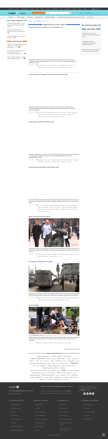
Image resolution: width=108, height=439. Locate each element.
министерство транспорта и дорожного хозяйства (43, 370)
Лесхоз (54, 207)
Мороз (65, 112)
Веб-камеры (68, 9)
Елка (46, 160)
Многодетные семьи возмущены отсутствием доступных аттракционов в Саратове (16, 52)
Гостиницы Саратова (89, 412)
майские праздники (42, 356)
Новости (11, 9)
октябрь (65, 377)
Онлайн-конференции (17, 426)
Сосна (39, 211)
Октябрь (50, 343)
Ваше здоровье (63, 408)
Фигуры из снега (51, 67)
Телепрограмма (88, 419)
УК (59, 116)
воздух (52, 361)
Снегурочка (63, 162)
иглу (38, 365)
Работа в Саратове (40, 412)
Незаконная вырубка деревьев (69, 207)
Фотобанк (13, 423)
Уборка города (54, 116)
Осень (55, 343)
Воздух (40, 205)
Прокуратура (58, 114)
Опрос (70, 160)
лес (41, 361)
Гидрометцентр (42, 254)
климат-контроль (67, 372)
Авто (61, 9)
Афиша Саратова (88, 404)
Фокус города (14, 415)
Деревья (62, 205)
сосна (57, 375)
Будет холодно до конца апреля (39, 216)
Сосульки (46, 116)
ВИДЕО (23, 13)
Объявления (55, 9)
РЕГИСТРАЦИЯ (88, 13)
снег (58, 372)
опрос (44, 372)
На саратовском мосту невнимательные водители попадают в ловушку (89, 43)
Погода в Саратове (16, 419)
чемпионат (63, 368)
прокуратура (71, 361)
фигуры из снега (71, 365)
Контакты (70, 386)
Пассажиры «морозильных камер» (41, 261)
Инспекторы (45, 207)
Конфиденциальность (60, 386)
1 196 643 (82, 390)
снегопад (70, 370)
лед (58, 370)
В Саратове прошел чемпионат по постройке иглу (46, 27)
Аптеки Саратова (63, 412)
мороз (60, 356)
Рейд (64, 114)
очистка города (51, 372)
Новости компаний (40, 423)
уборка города (56, 365)
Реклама (42, 386)
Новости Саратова (62, 65)
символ (64, 365)
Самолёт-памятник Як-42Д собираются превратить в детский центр (91, 35)
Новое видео (21, 17)
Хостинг (37, 430)
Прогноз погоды (62, 343)
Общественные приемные (18, 430)
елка (37, 361)
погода (68, 358)
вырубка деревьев (35, 375)
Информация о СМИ (14, 393)
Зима (57, 112)
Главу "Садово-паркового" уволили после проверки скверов (16, 57)
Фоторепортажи (50, 17)
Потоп (52, 114)
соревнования (58, 377)
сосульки (49, 379)
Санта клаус (48, 162)
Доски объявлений (40, 415)
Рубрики (11, 17)
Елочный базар (72, 205)
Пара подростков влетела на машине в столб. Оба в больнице (16, 30)
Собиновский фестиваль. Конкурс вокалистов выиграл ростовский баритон (16, 25)
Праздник (75, 160)
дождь (51, 377)
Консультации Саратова (65, 419)
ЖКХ (44, 112)
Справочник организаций (42, 419)
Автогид (37, 408)
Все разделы (96, 9)
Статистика (50, 386)
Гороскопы (87, 415)
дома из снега (64, 363)
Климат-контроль (46, 297)
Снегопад (40, 116)
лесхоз (74, 372)
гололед (46, 377)
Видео (32, 9)
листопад (53, 356)
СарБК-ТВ (13, 412)
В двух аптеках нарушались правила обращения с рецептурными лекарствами (16, 45)
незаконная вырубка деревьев (37, 363)
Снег (74, 65)
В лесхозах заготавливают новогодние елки (44, 167)
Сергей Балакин (60, 299)
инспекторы (58, 361)
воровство (63, 375)
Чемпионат (63, 67)
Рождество (41, 162)
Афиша (85, 9)
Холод (57, 67)
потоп (64, 361)
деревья (76, 370)
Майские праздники (52, 254)
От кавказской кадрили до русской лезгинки (71, 17)
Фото (37, 9)
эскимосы (31, 361)
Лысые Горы (53, 65)
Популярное (38, 17)
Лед (61, 112)
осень (77, 361)
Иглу (47, 65)
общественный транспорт (48, 375)
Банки (74, 9)
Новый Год (65, 160)
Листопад (44, 343)
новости (32, 377)
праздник (43, 365)
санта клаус (46, 361)
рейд (49, 365)
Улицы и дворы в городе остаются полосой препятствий (48, 74)
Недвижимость (25, 9)
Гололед (40, 112)
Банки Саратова (39, 426)
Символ (75, 209)
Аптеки (17, 9)
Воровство (45, 205)
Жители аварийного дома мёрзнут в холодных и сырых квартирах (91, 50)
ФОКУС (42, 9)
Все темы (90, 17)
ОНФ (39, 114)
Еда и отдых (87, 408)
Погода (71, 254)
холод (78, 349)
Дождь (40, 343)
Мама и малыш (63, 415)
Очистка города (45, 114)
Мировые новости (16, 408)
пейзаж (49, 363)
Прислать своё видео (38, 13)
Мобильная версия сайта (54, 435)
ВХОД (81, 13)
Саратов (70, 65)
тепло (57, 363)
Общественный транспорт (45, 299)
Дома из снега (41, 65)
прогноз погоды (51, 358)
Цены (47, 211)
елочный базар (57, 379)
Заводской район (51, 112)
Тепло (56, 256)
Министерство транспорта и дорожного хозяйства (65, 297)
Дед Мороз (41, 160)
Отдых (79, 9)
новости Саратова (38, 358)
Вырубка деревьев (54, 205)
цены (53, 363)
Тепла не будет (34, 305)
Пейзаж (52, 209)
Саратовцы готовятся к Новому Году (41, 122)
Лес (50, 207)
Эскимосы (70, 67)
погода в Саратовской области (50, 368)
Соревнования (42, 67)
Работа (48, 9)
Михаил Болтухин (63, 254)
